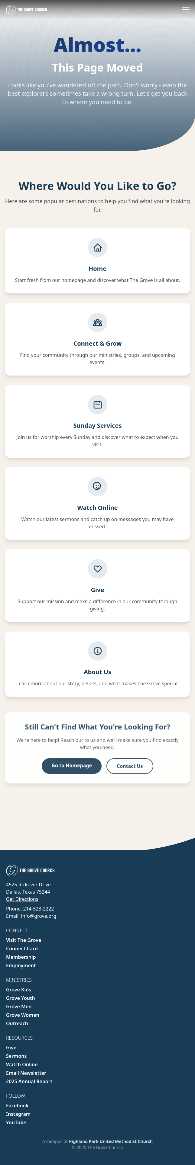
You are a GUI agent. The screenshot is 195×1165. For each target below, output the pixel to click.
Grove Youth (20, 998)
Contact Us (130, 768)
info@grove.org (38, 916)
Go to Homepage (71, 767)
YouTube (16, 1122)
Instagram (18, 1114)
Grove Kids (18, 989)
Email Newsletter (26, 1073)
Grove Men (19, 1006)
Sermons (16, 1056)
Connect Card (22, 948)
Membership (21, 957)
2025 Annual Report (29, 1081)
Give (11, 1047)
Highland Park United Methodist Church (111, 1141)
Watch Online (22, 1064)
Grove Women (22, 1015)
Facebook (17, 1105)
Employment (21, 965)
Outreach (17, 1023)
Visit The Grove (23, 940)
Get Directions (22, 899)
